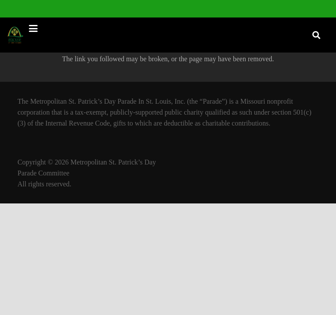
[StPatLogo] (15, 35)
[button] (164, 28)
